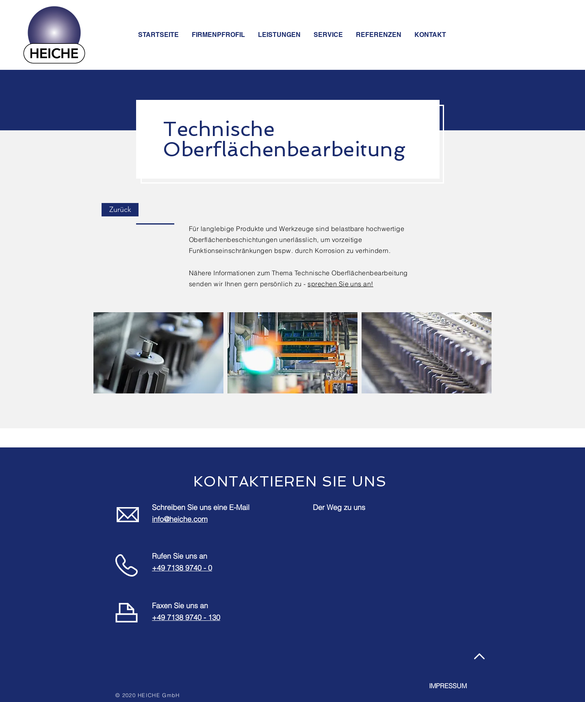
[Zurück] (120, 209)
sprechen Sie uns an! (340, 284)
